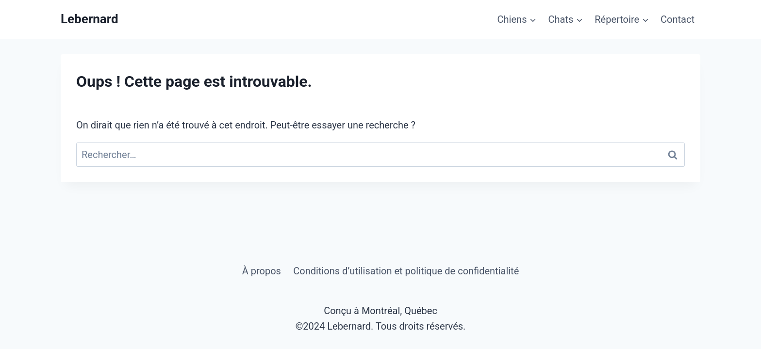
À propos (261, 271)
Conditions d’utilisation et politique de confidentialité (406, 271)
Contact (678, 19)
